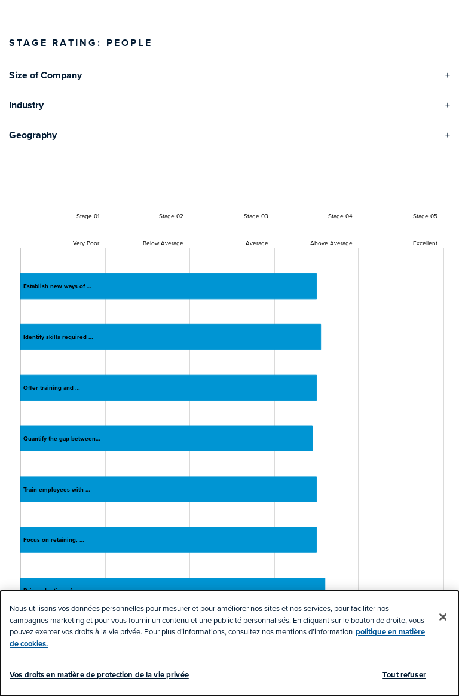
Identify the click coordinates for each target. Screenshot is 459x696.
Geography (33, 135)
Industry (26, 105)
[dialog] (229, 643)
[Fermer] (442, 617)
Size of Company (45, 75)
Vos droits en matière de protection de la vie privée (99, 674)
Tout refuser (404, 674)
